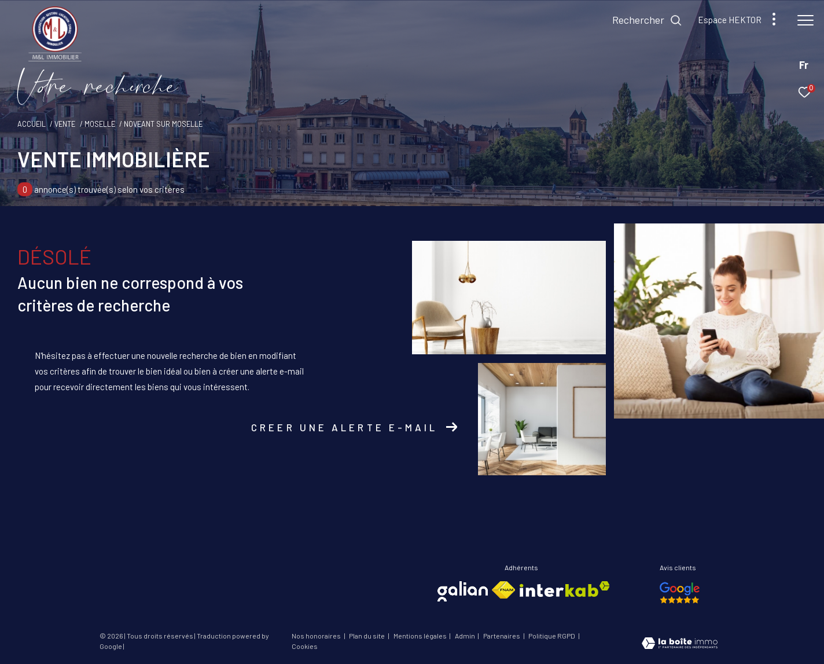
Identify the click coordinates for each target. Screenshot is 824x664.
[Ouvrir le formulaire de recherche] (647, 20)
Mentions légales (420, 636)
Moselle (99, 124)
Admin (465, 636)
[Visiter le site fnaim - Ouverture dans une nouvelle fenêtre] (503, 590)
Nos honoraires (317, 636)
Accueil (31, 124)
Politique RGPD (551, 636)
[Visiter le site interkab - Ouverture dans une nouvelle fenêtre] (565, 589)
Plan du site (367, 636)
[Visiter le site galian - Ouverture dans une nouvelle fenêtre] (462, 591)
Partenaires (502, 636)
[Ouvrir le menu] (805, 20)
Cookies (305, 646)
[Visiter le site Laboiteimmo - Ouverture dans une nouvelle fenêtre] (679, 644)
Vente (64, 124)
